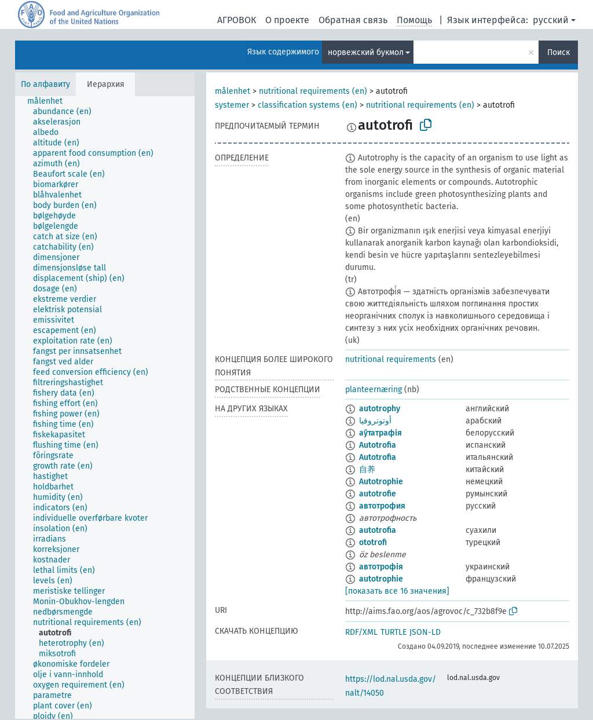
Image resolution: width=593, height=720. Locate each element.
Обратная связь (353, 19)
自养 (367, 469)
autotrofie (377, 494)
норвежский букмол (366, 52)
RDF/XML (361, 632)
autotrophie (381, 579)
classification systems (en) (307, 105)
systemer (232, 105)
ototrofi (373, 542)
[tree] (105, 407)
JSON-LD (425, 632)
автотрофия (382, 506)
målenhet (232, 91)
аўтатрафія (380, 433)
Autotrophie (381, 482)
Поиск (558, 52)
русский (551, 19)
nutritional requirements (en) (313, 91)
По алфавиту (45, 84)
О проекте (287, 19)
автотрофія (381, 567)
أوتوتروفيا (375, 421)
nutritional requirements (390, 359)
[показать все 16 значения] (397, 591)
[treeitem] (50, 101)
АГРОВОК (236, 19)
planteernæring (373, 389)
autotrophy (379, 409)
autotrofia (377, 530)
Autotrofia (377, 445)
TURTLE (393, 632)
